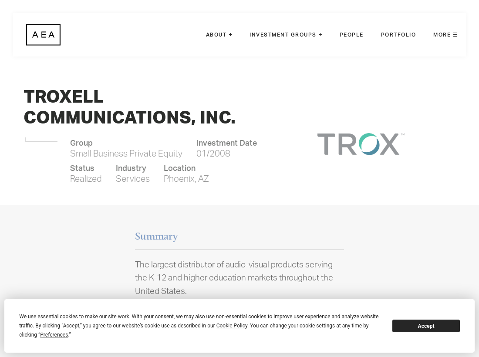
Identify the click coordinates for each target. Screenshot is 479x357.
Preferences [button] (54, 335)
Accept (426, 326)
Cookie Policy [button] (231, 326)
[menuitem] (219, 35)
